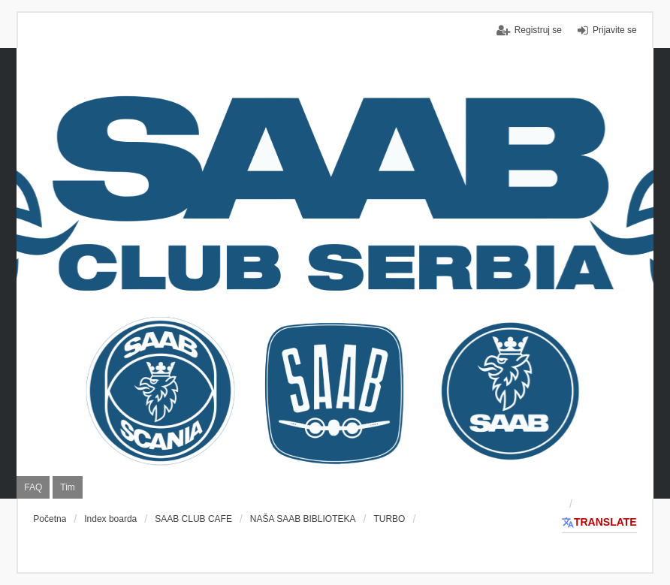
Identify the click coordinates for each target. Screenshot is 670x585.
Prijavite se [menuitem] (615, 30)
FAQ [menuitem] (33, 487)
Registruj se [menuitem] (538, 30)
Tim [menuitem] (67, 487)
